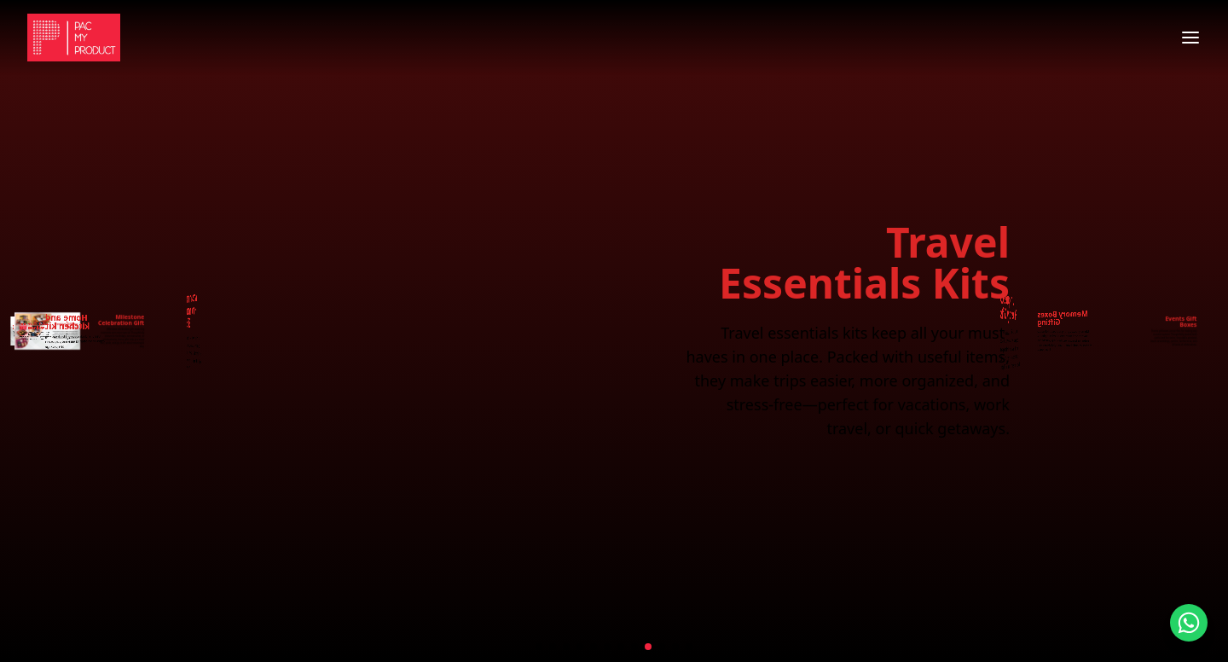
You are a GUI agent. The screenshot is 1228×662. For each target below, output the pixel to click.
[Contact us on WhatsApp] (1189, 623)
